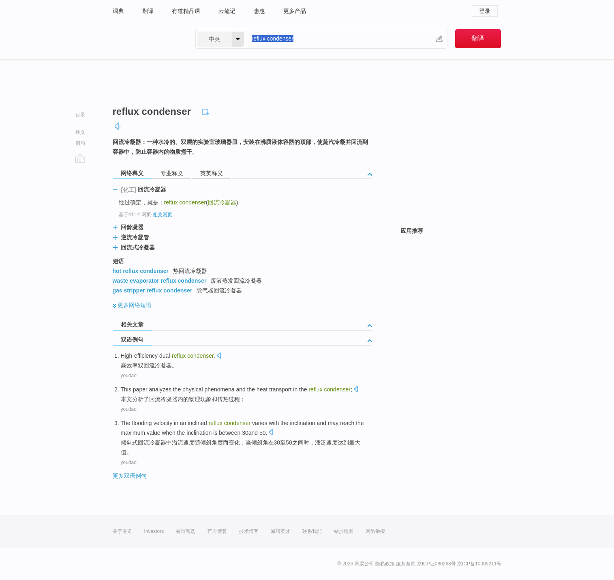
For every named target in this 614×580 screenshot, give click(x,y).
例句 (80, 143)
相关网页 (162, 214)
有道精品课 (186, 11)
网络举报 (375, 531)
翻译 (148, 11)
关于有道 (122, 531)
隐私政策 (385, 564)
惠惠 (259, 11)
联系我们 (312, 531)
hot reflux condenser (141, 271)
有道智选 (185, 531)
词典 (118, 11)
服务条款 (405, 564)
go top (80, 158)
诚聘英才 (280, 531)
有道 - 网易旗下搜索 (146, 38)
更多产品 (294, 11)
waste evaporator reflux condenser (160, 280)
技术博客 (249, 531)
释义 (80, 132)
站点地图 (343, 531)
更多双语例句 (130, 476)
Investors (154, 531)
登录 (484, 11)
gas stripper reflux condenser (153, 290)
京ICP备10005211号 (479, 564)
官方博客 (217, 531)
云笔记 (226, 11)
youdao (129, 375)
